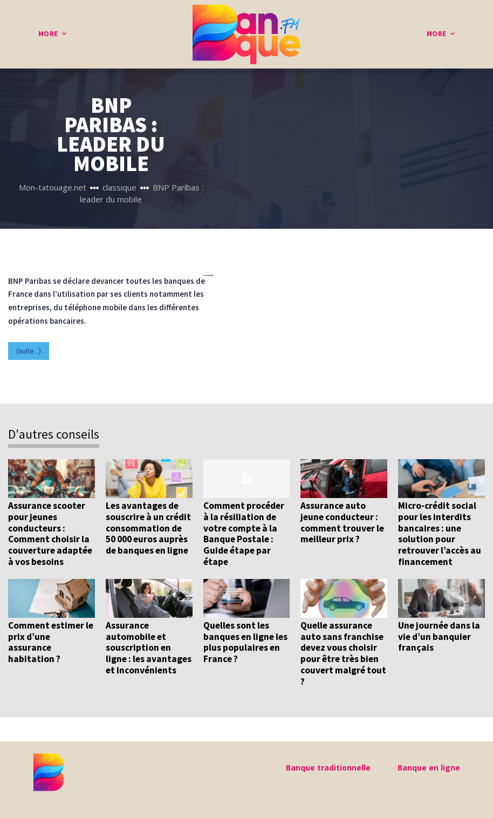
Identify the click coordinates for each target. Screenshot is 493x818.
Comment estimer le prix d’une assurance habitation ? (51, 635)
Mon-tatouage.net (52, 187)
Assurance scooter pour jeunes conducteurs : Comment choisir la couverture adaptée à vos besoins (49, 533)
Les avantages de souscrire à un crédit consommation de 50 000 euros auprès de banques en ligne (148, 528)
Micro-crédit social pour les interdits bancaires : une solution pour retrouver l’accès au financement (439, 533)
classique (119, 187)
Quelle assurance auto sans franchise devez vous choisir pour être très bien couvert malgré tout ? (343, 651)
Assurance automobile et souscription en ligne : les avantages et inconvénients (148, 646)
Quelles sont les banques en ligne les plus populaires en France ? (245, 640)
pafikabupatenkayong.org (208, 275)
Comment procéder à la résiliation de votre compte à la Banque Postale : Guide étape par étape (243, 533)
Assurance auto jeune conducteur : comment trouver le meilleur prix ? (342, 522)
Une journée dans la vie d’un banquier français (438, 635)
